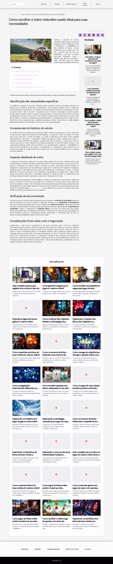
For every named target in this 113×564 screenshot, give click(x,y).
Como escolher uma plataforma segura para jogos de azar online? (86, 288)
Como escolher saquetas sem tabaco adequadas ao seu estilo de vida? (55, 388)
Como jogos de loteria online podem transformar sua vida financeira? (24, 521)
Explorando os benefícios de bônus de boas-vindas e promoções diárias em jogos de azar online (25, 456)
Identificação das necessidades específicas (27, 71)
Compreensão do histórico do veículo (25, 75)
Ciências (56, 4)
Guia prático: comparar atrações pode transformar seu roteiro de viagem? (93, 60)
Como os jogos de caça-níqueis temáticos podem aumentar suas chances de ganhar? (86, 388)
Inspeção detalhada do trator (23, 79)
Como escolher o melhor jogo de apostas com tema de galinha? (55, 521)
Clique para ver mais (36, 188)
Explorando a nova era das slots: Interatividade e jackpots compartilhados (56, 455)
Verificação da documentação (23, 83)
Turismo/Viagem (71, 4)
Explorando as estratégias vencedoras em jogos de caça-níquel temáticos (55, 421)
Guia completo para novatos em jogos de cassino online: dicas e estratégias (86, 455)
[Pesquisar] (18, 4)
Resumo (17, 67)
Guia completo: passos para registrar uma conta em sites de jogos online (93, 154)
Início (10, 14)
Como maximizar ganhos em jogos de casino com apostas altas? (85, 488)
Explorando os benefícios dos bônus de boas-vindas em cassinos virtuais (85, 521)
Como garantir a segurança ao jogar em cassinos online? (55, 287)
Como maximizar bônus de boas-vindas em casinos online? (26, 486)
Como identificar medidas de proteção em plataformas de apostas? (93, 92)
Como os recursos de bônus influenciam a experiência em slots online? (85, 421)
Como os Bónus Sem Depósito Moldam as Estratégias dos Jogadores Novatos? (55, 321)
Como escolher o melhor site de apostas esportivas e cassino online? (93, 123)
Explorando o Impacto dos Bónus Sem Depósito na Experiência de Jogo (84, 321)
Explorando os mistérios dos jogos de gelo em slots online (24, 420)
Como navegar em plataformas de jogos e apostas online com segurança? (86, 355)
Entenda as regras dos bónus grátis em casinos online (24, 320)
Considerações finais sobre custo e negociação (28, 87)
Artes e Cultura (84, 4)
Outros (98, 4)
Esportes (44, 4)
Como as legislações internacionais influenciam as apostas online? (24, 388)
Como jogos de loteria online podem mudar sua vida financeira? (54, 488)
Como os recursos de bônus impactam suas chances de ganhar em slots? (54, 355)
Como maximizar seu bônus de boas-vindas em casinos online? (26, 353)
